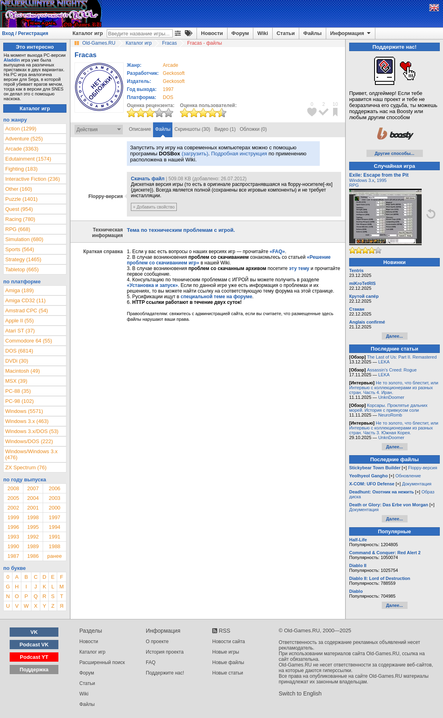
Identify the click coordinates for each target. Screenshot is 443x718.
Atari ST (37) (20, 331)
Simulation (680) (24, 239)
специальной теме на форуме (217, 296)
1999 (13, 517)
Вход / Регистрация (25, 33)
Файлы (312, 33)
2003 (54, 498)
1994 (54, 527)
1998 (33, 517)
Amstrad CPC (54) (26, 310)
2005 (13, 498)
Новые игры (225, 652)
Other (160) (18, 189)
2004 (33, 498)
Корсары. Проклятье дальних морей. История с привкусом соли (388, 408)
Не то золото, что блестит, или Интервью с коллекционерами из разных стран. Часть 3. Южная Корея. (393, 428)
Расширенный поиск (102, 662)
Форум (240, 33)
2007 (33, 488)
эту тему (299, 268)
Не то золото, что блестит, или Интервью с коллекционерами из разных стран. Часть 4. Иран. (393, 387)
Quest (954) (19, 209)
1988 (54, 546)
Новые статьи (227, 673)
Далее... (394, 336)
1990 (13, 546)
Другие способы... (394, 153)
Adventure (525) (24, 139)
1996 (13, 527)
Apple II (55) (19, 321)
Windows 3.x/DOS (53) (31, 431)
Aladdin (12, 60)
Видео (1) (225, 129)
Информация (351, 33)
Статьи (286, 33)
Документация (416, 483)
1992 (33, 537)
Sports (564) (19, 249)
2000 (54, 508)
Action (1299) (20, 129)
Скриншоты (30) (192, 129)
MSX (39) (16, 381)
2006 (54, 488)
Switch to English (300, 693)
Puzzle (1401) (21, 199)
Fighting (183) (21, 169)
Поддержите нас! (165, 673)
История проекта (165, 652)
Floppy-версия (422, 467)
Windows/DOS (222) (29, 441)
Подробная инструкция (239, 154)
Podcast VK (33, 645)
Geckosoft (173, 73)
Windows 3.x (361, 180)
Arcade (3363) (21, 149)
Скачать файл (147, 179)
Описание (140, 129)
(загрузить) (195, 154)
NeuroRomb (390, 415)
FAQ (150, 662)
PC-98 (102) (19, 401)
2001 (33, 508)
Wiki (262, 33)
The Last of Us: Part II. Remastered (402, 357)
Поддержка (34, 669)
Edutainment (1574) (28, 159)
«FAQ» (277, 251)
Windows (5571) (24, 411)
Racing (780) (20, 219)
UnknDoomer (391, 397)
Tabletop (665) (22, 269)
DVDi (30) (16, 361)
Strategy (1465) (23, 259)
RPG (354, 185)
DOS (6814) (19, 351)
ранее (54, 556)
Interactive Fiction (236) (32, 179)
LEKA (383, 361)
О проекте (157, 641)
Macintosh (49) (22, 371)
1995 (33, 527)
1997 (168, 89)
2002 (13, 508)
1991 (54, 537)
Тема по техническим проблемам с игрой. (181, 230)
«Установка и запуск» (152, 285)
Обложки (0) (253, 129)
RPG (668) (17, 229)
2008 (13, 488)
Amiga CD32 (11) (25, 300)
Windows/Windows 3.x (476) (31, 454)
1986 (33, 556)
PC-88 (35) (18, 391)
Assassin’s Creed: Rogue (391, 369)
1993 (13, 537)
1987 (13, 556)
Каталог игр (87, 33)
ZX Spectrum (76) (26, 467)
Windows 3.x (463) (27, 421)
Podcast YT (34, 657)
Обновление (408, 475)
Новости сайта (228, 641)
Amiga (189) (19, 290)
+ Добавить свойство (154, 206)
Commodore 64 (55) (28, 341)
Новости (212, 33)
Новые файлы (228, 662)
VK (34, 632)
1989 (33, 546)
